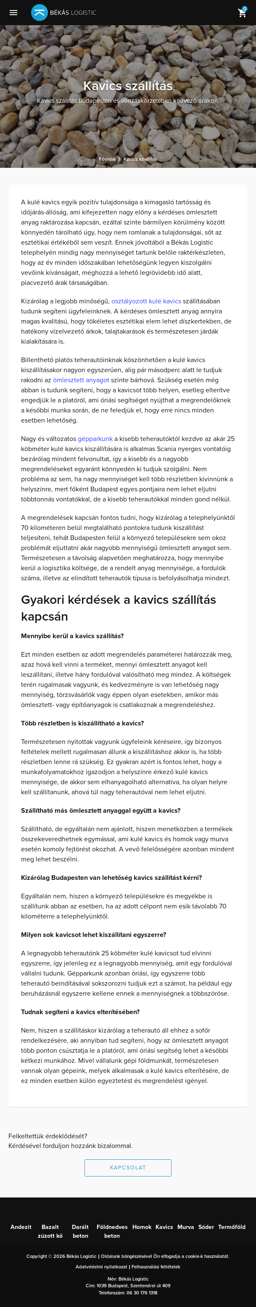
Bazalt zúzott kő (50, 1231)
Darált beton (80, 1231)
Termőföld (231, 1227)
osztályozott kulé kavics (146, 301)
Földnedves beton (112, 1231)
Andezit (21, 1227)
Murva (185, 1227)
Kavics (164, 1227)
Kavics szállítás (140, 159)
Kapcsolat (128, 1167)
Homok (141, 1227)
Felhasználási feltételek (156, 1267)
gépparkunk (95, 439)
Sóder (206, 1227)
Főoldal (107, 159)
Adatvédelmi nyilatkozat (101, 1267)
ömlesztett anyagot (81, 380)
